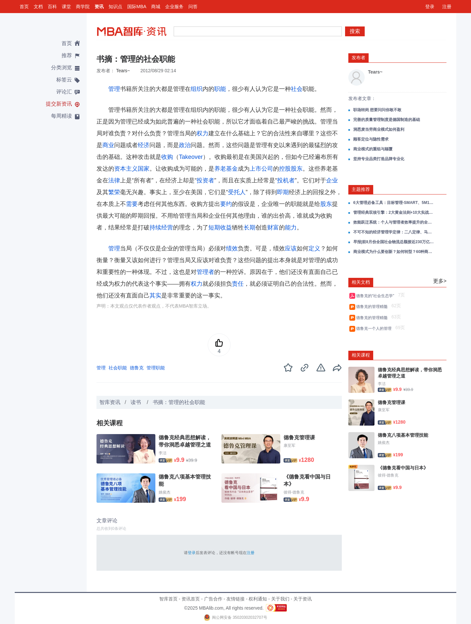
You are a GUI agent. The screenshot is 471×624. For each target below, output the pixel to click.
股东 (326, 204)
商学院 (83, 6)
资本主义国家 (131, 168)
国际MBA (136, 6)
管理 (114, 89)
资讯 (99, 6)
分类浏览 (61, 67)
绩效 (232, 248)
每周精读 (61, 116)
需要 (132, 204)
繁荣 (114, 192)
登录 (429, 6)
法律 (114, 180)
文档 (38, 6)
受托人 (237, 192)
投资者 (205, 180)
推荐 (66, 55)
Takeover (191, 157)
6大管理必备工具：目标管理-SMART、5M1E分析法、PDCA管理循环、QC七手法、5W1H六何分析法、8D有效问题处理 (394, 202)
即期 (283, 192)
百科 (52, 6)
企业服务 (174, 6)
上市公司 (261, 168)
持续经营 (161, 227)
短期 (214, 227)
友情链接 (235, 598)
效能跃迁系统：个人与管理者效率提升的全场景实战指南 (394, 222)
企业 (332, 180)
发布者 (358, 57)
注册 (446, 6)
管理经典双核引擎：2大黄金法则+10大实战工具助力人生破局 (394, 212)
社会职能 (118, 367)
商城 (155, 6)
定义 (314, 248)
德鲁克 (137, 367)
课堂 (66, 6)
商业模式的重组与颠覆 (372, 149)
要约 (226, 204)
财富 (273, 227)
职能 (220, 89)
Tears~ (123, 70)
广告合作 (213, 598)
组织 (196, 89)
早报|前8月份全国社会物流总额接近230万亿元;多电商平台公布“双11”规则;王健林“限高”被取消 (394, 242)
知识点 (115, 6)
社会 (297, 89)
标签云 (64, 79)
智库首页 (168, 598)
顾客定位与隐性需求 (371, 139)
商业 (108, 145)
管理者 (205, 272)
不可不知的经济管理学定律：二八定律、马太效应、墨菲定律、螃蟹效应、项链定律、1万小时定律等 (394, 232)
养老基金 (226, 168)
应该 (291, 248)
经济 (143, 145)
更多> (439, 281)
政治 (185, 145)
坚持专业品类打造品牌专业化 (378, 159)
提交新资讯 (59, 104)
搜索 (355, 31)
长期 (249, 227)
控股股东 (291, 168)
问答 (193, 6)
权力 (202, 133)
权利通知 (258, 598)
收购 (167, 157)
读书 (136, 402)
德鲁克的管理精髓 (373, 306)
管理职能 (156, 367)
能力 (291, 227)
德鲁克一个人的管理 (375, 328)
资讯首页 (191, 598)
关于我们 (280, 598)
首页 (24, 6)
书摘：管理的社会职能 (179, 402)
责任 (238, 283)
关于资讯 (302, 598)
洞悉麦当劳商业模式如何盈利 (378, 129)
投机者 (286, 180)
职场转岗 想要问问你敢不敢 (377, 110)
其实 (155, 295)
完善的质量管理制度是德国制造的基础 (386, 119)
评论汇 (64, 91)
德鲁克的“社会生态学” (376, 296)
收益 (226, 227)
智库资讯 (109, 402)
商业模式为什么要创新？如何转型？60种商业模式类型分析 (394, 251)
